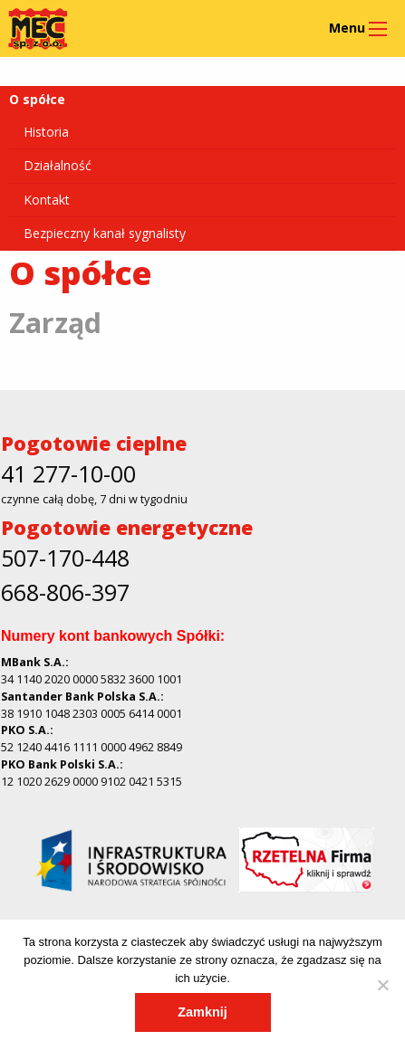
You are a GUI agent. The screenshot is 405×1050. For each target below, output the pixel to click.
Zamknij (202, 1012)
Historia (46, 131)
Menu (347, 27)
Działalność (58, 165)
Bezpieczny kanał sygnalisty (105, 233)
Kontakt (47, 199)
